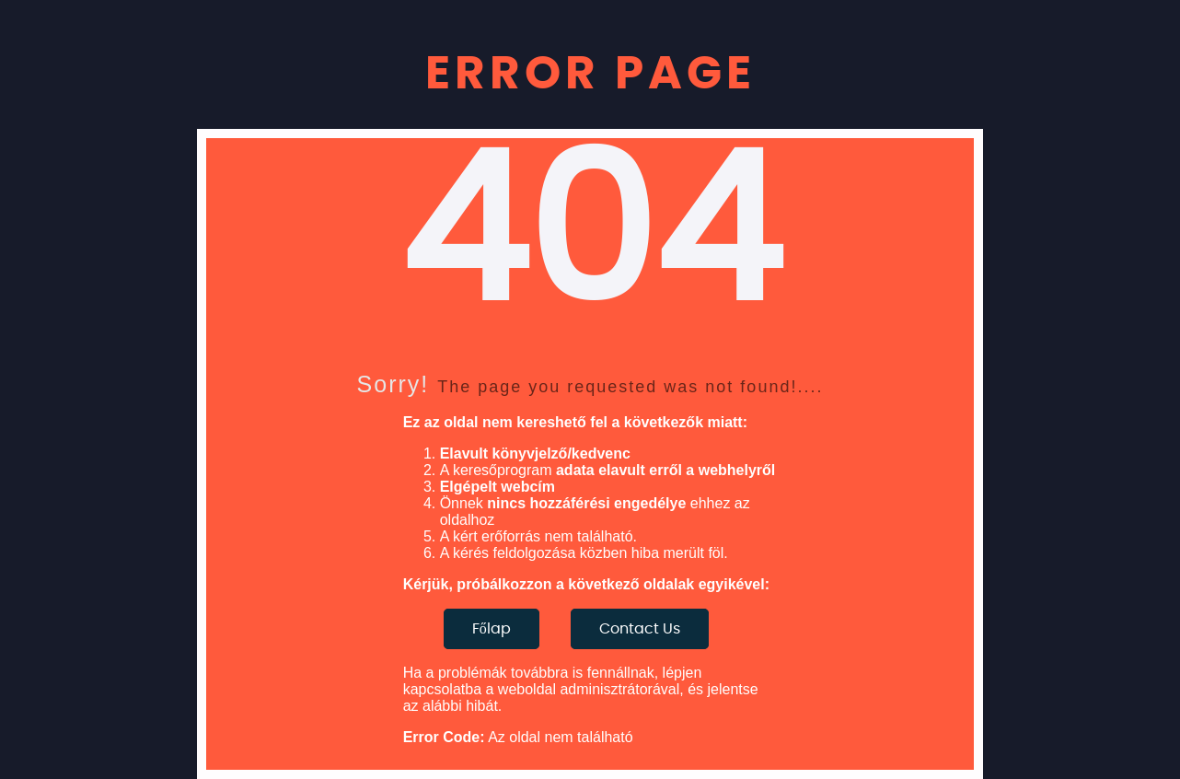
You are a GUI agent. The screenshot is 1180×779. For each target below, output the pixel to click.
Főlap (491, 629)
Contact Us (639, 629)
